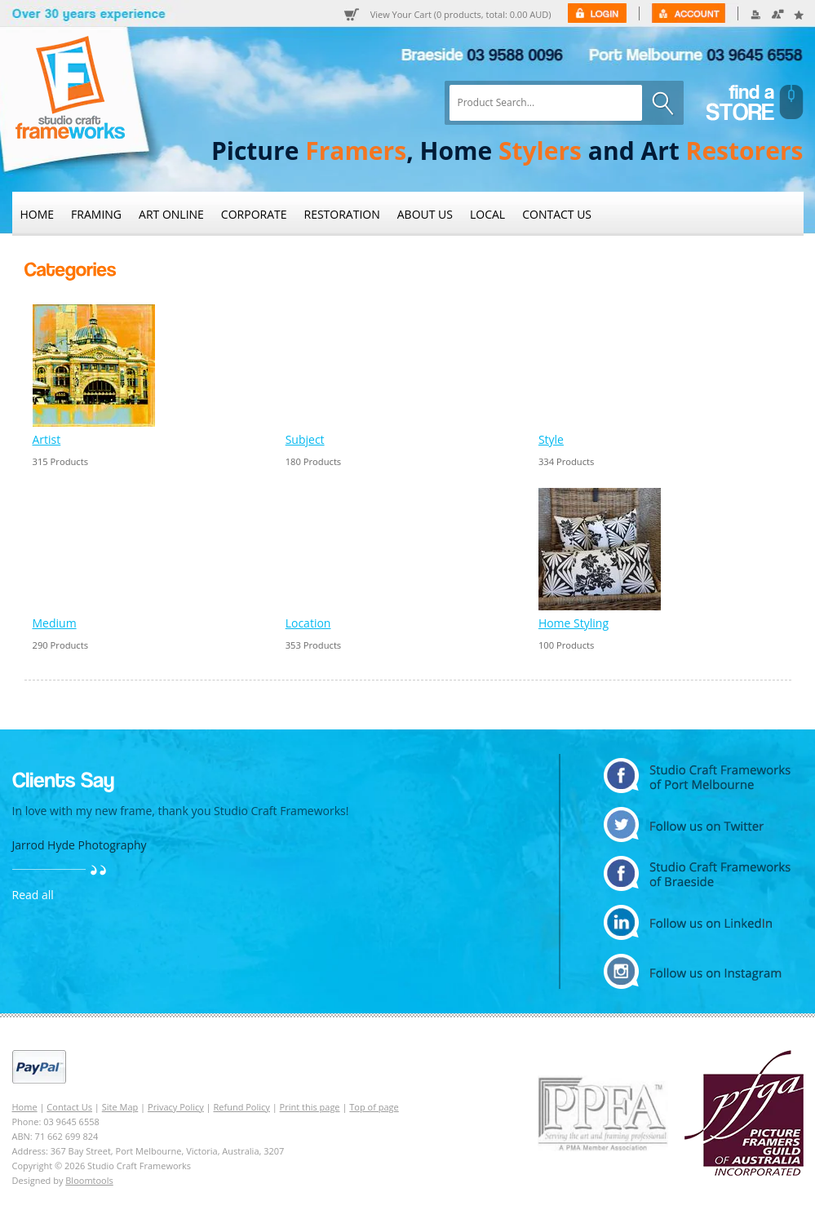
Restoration (342, 214)
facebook (697, 873)
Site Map (120, 1107)
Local (487, 214)
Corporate (254, 214)
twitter (697, 824)
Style (551, 439)
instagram (697, 971)
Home (37, 214)
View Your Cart (460, 14)
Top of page (373, 1107)
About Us (425, 214)
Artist (47, 439)
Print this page (310, 1107)
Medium (55, 623)
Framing (96, 214)
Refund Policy (242, 1107)
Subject (305, 439)
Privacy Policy (176, 1107)
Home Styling (573, 623)
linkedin (697, 922)
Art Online (171, 214)
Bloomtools (89, 1180)
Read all (33, 894)
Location (308, 623)
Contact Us (556, 214)
